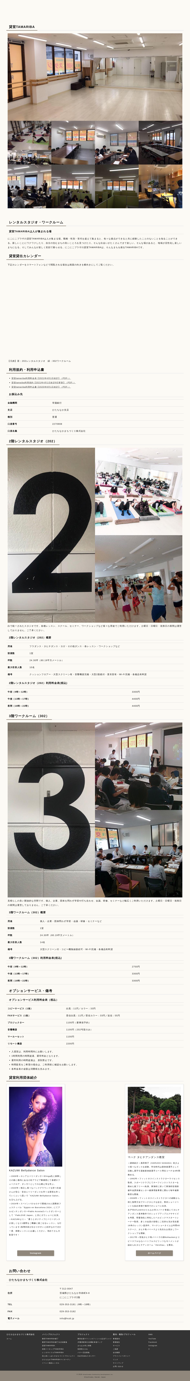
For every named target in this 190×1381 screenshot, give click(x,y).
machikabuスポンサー (88, 1359)
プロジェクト (71, 8)
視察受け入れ (84, 1352)
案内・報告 (104, 8)
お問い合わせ (171, 8)
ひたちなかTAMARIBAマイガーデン (58, 1363)
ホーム (10, 1339)
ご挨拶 (116, 1349)
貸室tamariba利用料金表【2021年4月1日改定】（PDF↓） (43, 378)
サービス (117, 1346)
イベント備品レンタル (52, 1366)
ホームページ (154, 1253)
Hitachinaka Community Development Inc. (98, 1374)
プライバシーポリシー (123, 1356)
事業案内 (117, 1339)
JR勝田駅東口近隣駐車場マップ (92, 1346)
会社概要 (117, 1352)
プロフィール (137, 8)
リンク (116, 1359)
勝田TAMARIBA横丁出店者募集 (56, 1342)
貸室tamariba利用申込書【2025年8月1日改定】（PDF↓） (43, 387)
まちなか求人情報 (86, 1349)
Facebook (153, 1342)
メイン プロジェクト (38, 8)
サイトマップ (119, 1363)
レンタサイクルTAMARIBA (54, 1352)
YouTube (152, 1339)
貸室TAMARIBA (49, 1346)
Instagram (36, 1253)
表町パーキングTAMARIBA (54, 1349)
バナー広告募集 (85, 1356)
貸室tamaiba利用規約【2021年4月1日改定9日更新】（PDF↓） (45, 382)
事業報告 (117, 1342)
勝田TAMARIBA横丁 (51, 1339)
